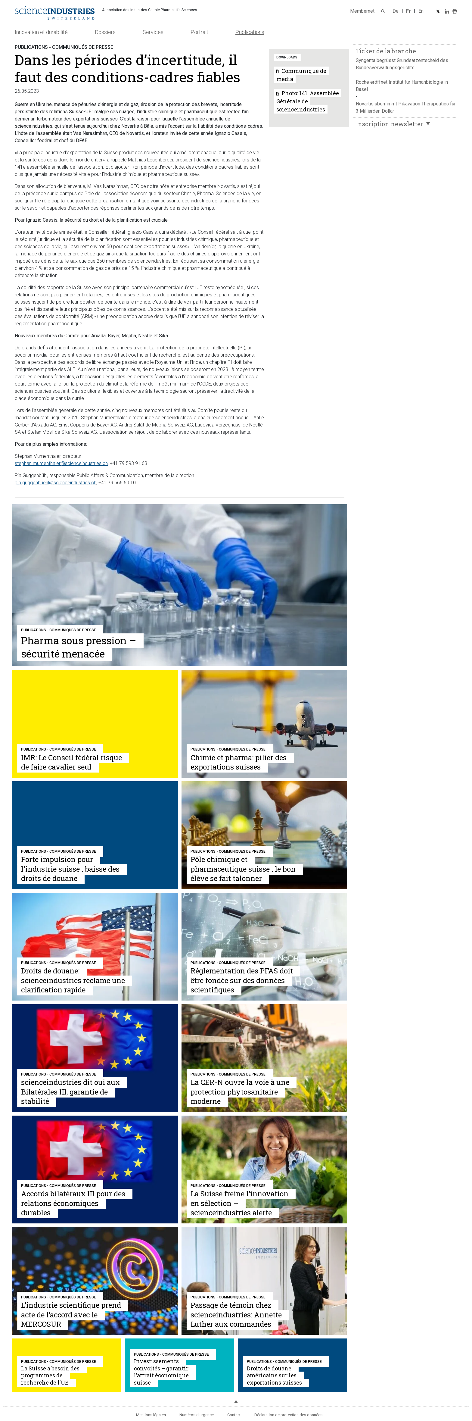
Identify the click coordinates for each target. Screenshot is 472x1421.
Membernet (362, 11)
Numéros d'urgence (196, 1415)
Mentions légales (151, 1415)
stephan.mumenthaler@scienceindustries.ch (61, 463)
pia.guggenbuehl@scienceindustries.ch (55, 483)
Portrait (199, 32)
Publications (249, 32)
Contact (234, 1415)
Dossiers (105, 32)
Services (153, 32)
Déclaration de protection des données (288, 1415)
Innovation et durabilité (41, 32)
